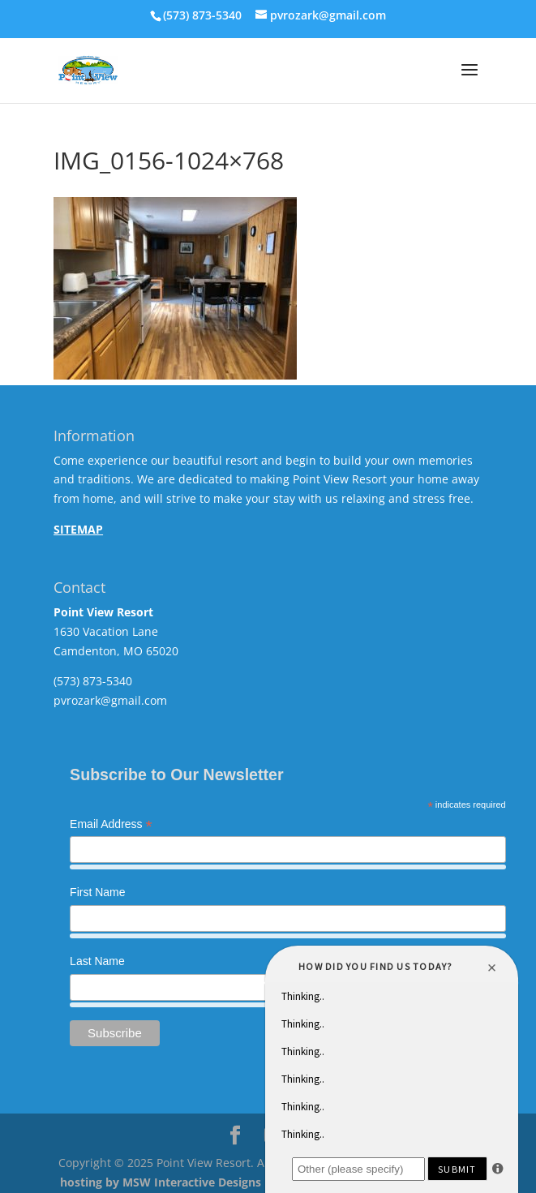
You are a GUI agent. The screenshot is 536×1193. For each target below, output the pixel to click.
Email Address (111, 826)
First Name (97, 892)
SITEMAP (78, 529)
